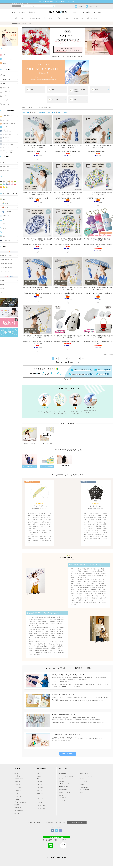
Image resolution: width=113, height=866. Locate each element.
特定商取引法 (18, 807)
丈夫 (75, 99)
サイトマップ (18, 813)
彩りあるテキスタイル (29, 443)
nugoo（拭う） (83, 781)
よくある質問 (86, 12)
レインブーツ (40, 784)
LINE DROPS (14, 23)
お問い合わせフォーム (76, 822)
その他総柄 (8, 211)
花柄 (6, 203)
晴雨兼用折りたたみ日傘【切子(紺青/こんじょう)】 (38, 293)
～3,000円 (2, 162)
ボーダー (5, 228)
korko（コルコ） (6, 120)
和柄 (6, 207)
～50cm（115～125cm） (6, 263)
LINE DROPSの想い (19, 778)
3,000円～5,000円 (4, 166)
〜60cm (2, 288)
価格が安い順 (41, 112)
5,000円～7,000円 (4, 170)
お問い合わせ (97, 12)
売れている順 (25, 112)
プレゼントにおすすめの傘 (21, 802)
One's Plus (61, 778)
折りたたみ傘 (6, 79)
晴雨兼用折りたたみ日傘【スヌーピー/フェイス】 (68, 341)
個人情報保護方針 (19, 810)
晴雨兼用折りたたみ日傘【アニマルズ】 (38, 151)
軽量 (96, 89)
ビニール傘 (6, 87)
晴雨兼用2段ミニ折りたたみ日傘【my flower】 (68, 244)
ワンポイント (6, 240)
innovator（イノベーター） (9, 141)
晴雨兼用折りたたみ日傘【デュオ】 (98, 151)
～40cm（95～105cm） (6, 255)
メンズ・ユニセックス (8, 59)
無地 (4, 224)
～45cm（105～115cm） (6, 259)
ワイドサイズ (55, 99)
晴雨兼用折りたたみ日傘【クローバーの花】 (68, 151)
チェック (5, 219)
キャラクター (6, 236)
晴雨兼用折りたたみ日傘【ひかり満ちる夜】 (68, 198)
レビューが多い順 (62, 112)
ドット (4, 232)
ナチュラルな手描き (47, 443)
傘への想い (22, 12)
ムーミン (82, 778)
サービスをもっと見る (67, 753)
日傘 (4, 83)
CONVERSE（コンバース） (87, 776)
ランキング (17, 784)
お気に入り (80, 6)
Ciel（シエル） (6, 137)
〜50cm (2, 280)
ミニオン (82, 784)
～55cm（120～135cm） (6, 267)
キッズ (4, 63)
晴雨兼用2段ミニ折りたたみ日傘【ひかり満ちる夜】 (37, 244)
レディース (6, 54)
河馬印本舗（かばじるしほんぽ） (8, 130)
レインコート (40, 787)
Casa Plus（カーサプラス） (9, 144)
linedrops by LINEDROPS (65, 800)
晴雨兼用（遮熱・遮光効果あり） (79, 90)
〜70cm (2, 292)
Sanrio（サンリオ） (85, 773)
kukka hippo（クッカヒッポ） (9, 123)
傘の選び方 (32, 12)
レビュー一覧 (18, 796)
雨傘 (4, 75)
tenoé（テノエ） (6, 126)
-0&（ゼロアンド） (7, 134)
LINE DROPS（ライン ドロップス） (10, 116)
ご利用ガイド (76, 12)
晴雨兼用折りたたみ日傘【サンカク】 (37, 198)
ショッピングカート (94, 6)
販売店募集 (17, 804)
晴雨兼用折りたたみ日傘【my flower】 (98, 198)
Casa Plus (61, 802)
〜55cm (2, 284)
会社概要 (17, 799)
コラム (16, 793)
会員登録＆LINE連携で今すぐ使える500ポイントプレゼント (56, 1)
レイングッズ (6, 100)
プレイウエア (6, 104)
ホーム (13, 12)
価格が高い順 (51, 112)
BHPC (81, 792)
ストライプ (6, 215)
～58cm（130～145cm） (6, 272)
